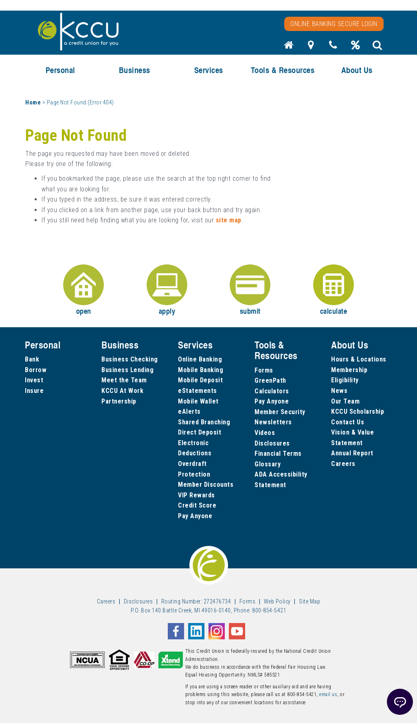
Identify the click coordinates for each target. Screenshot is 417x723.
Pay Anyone (195, 516)
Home (33, 102)
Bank (32, 359)
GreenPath (270, 380)
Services (208, 70)
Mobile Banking (200, 370)
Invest (34, 380)
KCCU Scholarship (357, 411)
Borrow (35, 370)
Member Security (280, 412)
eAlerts (189, 411)
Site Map (309, 601)
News (339, 391)
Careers (343, 464)
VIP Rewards (196, 495)
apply (167, 290)
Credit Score (197, 505)
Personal (60, 70)
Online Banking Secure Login (333, 24)
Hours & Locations (358, 359)
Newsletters (273, 422)
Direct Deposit (199, 432)
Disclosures (272, 443)
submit (250, 290)
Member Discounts (205, 484)
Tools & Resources (283, 70)
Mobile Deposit (200, 380)
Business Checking (129, 359)
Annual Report (352, 453)
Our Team (345, 401)
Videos (265, 433)
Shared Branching (204, 422)
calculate (333, 290)
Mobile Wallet (198, 401)
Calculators (272, 391)
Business (134, 70)
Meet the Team (124, 380)
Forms (264, 370)
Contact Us (347, 422)
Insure (34, 391)
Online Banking (200, 359)
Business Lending (127, 370)
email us (328, 694)
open (83, 290)
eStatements (197, 391)
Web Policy (277, 601)
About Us (357, 70)
